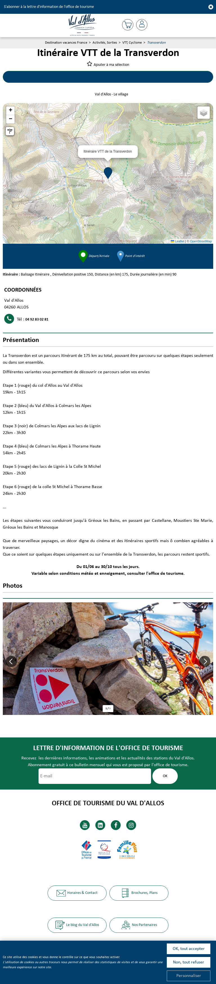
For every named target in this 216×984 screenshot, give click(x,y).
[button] (127, 24)
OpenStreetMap (201, 241)
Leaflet (177, 241)
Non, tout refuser (188, 962)
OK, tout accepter (189, 949)
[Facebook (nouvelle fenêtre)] (116, 825)
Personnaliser (188, 976)
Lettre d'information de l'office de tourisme (108, 748)
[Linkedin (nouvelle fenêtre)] (100, 825)
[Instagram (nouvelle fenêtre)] (131, 825)
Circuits (55, 76)
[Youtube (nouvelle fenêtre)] (85, 825)
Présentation (160, 76)
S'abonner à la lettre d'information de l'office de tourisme (49, 7)
